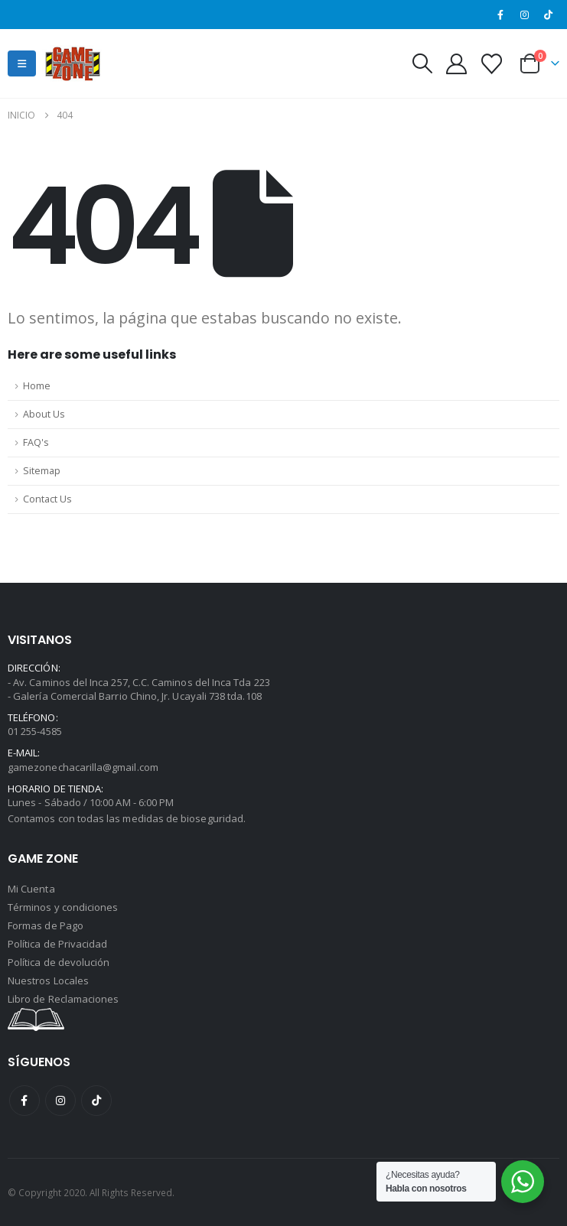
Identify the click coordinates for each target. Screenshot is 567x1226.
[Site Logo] (72, 63)
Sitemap (41, 470)
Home (37, 385)
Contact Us (47, 499)
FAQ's (36, 442)
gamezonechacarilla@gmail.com (83, 767)
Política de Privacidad (57, 944)
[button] (22, 63)
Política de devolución (58, 962)
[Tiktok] (549, 14)
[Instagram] (525, 14)
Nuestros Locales (48, 980)
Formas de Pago (45, 925)
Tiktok (96, 1100)
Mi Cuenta (31, 889)
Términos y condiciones (63, 907)
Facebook (24, 1100)
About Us (44, 414)
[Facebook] (500, 14)
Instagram (60, 1100)
